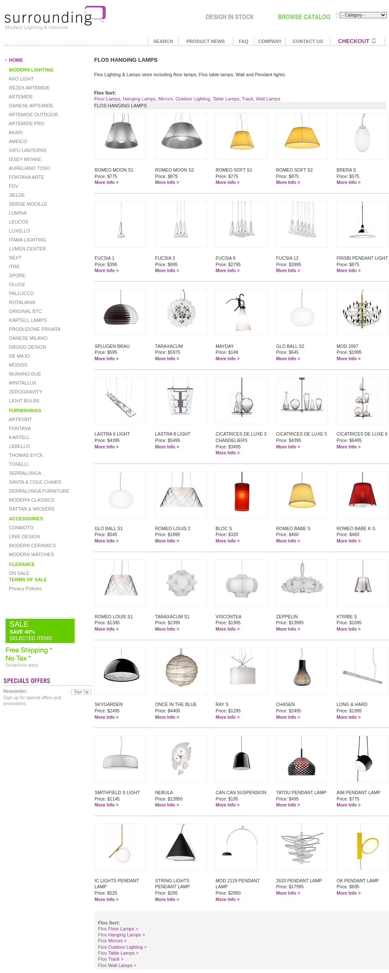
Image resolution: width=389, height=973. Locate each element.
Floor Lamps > (123, 928)
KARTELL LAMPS (27, 320)
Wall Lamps (268, 98)
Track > (116, 959)
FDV (13, 186)
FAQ (243, 41)
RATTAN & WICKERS (31, 508)
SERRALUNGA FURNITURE (38, 491)
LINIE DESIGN (24, 536)
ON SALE (18, 573)
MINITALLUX (22, 382)
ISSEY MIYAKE (24, 159)
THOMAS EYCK (25, 455)
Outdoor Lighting (193, 98)
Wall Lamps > (122, 965)
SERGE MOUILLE (27, 204)
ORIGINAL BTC (25, 311)
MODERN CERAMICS (32, 545)
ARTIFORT (20, 419)
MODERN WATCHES (31, 554)
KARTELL (19, 437)
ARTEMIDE (20, 96)
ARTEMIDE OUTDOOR (33, 114)
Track (247, 98)
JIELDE (16, 195)
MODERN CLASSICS (31, 499)
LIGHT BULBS (23, 400)
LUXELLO (19, 230)
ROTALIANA (21, 302)
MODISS (17, 364)
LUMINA (17, 212)
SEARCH (163, 41)
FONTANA (19, 428)
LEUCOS (18, 221)
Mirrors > (117, 940)
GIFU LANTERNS (27, 150)
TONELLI (18, 464)
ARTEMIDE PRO (26, 123)
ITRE (14, 266)
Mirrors (165, 98)
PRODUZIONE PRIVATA (34, 329)
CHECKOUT (353, 41)
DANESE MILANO (28, 338)
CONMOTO (20, 527)
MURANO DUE (24, 373)
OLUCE (16, 284)
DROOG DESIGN (27, 347)
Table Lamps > (123, 953)
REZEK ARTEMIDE (29, 87)
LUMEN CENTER (27, 248)
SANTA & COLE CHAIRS (34, 482)
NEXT (14, 257)
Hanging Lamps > (126, 934)
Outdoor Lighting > (127, 947)
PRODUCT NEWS (205, 41)
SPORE (17, 275)
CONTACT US (308, 41)
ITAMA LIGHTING (27, 239)
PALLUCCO (21, 293)
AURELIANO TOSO (29, 168)
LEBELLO (19, 446)
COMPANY (270, 41)
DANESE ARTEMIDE (30, 105)
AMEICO (17, 141)
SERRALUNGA (24, 473)
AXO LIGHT (21, 78)
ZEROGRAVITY (25, 391)
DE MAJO (19, 356)
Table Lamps (226, 98)
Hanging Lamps (139, 98)
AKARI (15, 132)
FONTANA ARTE (26, 177)
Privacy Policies (25, 588)
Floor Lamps (107, 98)
